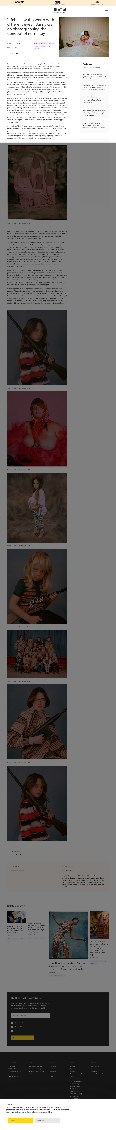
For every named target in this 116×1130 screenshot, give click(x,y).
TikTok (52, 1076)
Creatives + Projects (36, 1076)
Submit (73, 1076)
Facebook (53, 1081)
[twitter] (12, 53)
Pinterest (53, 1086)
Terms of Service (76, 1089)
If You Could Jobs (97, 1081)
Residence (95, 1074)
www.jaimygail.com (17, 870)
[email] (17, 53)
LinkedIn (53, 1079)
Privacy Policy (75, 1086)
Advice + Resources (36, 1079)
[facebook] (8, 53)
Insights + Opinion (35, 1074)
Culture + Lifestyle (36, 1081)
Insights (73, 1096)
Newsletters (75, 1099)
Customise (40, 1120)
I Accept (12, 1120)
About (72, 1074)
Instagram (53, 1074)
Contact (73, 1079)
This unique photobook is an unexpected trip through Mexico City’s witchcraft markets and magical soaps (93, 99)
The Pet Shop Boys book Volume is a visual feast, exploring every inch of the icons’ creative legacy (94, 87)
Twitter (52, 1084)
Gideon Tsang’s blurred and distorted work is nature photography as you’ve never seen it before (94, 126)
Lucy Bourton (16, 43)
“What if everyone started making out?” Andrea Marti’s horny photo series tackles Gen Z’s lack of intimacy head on (94, 112)
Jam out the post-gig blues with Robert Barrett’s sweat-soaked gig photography (94, 76)
